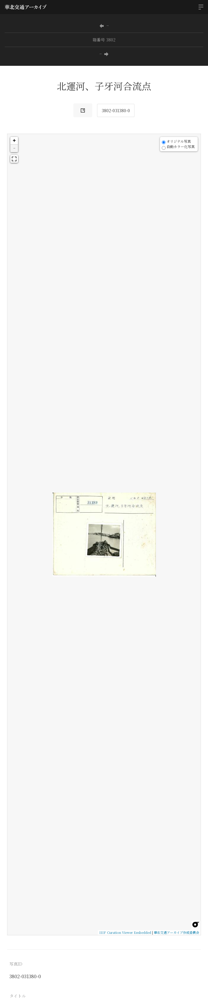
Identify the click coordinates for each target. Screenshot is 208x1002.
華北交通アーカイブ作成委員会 (176, 932)
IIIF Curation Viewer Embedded (125, 932)
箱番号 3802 (104, 40)
